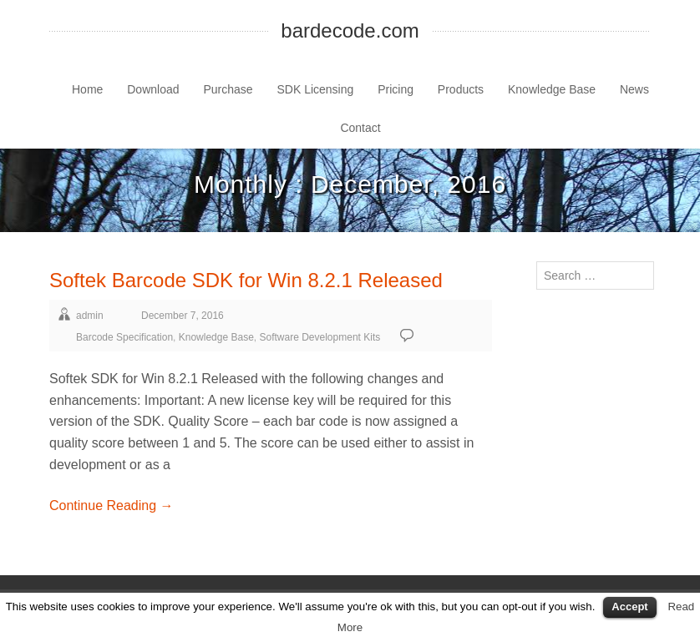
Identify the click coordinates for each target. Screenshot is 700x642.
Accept (629, 606)
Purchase (227, 89)
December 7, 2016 (182, 315)
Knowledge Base (552, 89)
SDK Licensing (314, 89)
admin (90, 315)
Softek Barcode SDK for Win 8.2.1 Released (246, 280)
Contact (360, 127)
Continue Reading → (111, 505)
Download (153, 89)
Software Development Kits (320, 337)
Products (461, 89)
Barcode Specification (124, 337)
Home (87, 89)
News (634, 89)
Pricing (395, 89)
